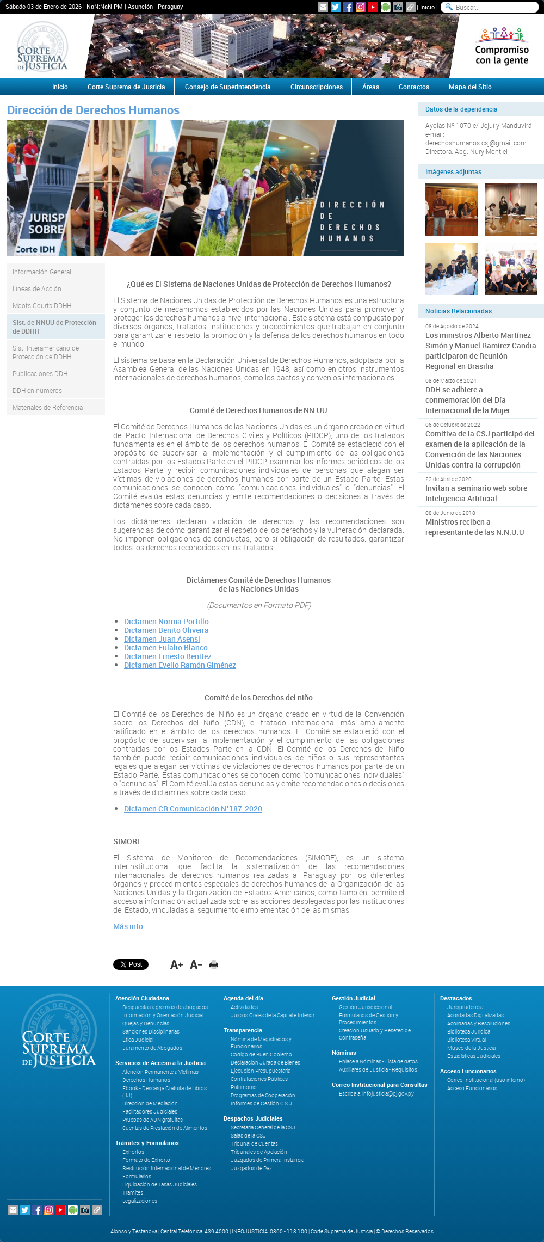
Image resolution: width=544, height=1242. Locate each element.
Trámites (132, 1192)
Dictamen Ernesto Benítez (168, 656)
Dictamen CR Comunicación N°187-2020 (193, 808)
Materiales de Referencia (48, 407)
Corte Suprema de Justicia (126, 86)
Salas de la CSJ (248, 1135)
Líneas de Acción (37, 288)
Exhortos (133, 1151)
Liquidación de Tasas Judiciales (159, 1184)
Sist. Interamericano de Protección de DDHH (46, 352)
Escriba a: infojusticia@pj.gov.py (376, 1093)
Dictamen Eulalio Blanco (166, 647)
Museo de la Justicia (471, 1048)
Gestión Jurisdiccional (365, 1007)
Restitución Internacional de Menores (166, 1168)
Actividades (244, 1007)
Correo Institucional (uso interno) (486, 1080)
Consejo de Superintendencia (228, 86)
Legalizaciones (139, 1200)
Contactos (414, 86)
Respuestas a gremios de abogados (165, 1007)
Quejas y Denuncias (145, 1023)
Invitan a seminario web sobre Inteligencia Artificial (476, 493)
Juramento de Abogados (152, 1048)
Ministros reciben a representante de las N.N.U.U (474, 527)
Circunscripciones (316, 86)
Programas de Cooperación (263, 1095)
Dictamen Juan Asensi (162, 639)
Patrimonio (244, 1087)
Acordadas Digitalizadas (475, 1015)
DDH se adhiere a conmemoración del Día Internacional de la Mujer (467, 399)
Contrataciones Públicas (259, 1079)
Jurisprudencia (465, 1007)
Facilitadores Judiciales (149, 1111)
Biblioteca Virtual (466, 1039)
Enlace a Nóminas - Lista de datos (378, 1061)
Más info (128, 926)
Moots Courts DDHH (42, 305)
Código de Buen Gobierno (261, 1054)
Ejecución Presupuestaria (260, 1070)
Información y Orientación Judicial (162, 1015)
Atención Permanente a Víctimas (160, 1071)
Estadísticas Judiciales (473, 1056)
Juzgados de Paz (251, 1168)
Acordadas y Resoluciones (478, 1023)
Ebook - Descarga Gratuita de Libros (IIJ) (164, 1092)
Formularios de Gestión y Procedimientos (368, 1019)
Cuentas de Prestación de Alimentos (164, 1128)
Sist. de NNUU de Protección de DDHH (54, 326)
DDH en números (37, 390)
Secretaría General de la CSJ (263, 1127)
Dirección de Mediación (150, 1103)
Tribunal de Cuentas (254, 1143)
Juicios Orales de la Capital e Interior (272, 1015)
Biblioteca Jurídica (468, 1031)
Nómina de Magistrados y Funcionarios (261, 1043)
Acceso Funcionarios (472, 1088)
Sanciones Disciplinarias (151, 1031)
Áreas (370, 86)
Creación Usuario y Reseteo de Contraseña (375, 1034)
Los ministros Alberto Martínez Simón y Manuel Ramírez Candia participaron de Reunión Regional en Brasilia (480, 350)
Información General (42, 271)
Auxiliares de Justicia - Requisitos (378, 1069)
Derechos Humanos (146, 1080)
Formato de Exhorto (146, 1160)
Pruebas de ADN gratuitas (152, 1119)
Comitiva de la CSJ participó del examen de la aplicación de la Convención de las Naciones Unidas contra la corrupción (480, 449)
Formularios (136, 1176)
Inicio (427, 7)
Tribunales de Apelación (259, 1151)
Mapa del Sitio (470, 86)
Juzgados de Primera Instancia (267, 1160)
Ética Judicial (137, 1039)
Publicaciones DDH (40, 373)
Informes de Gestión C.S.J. (262, 1103)
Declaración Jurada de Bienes (265, 1062)
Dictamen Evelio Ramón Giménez (180, 665)
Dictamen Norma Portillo (166, 621)
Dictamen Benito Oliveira (166, 630)
